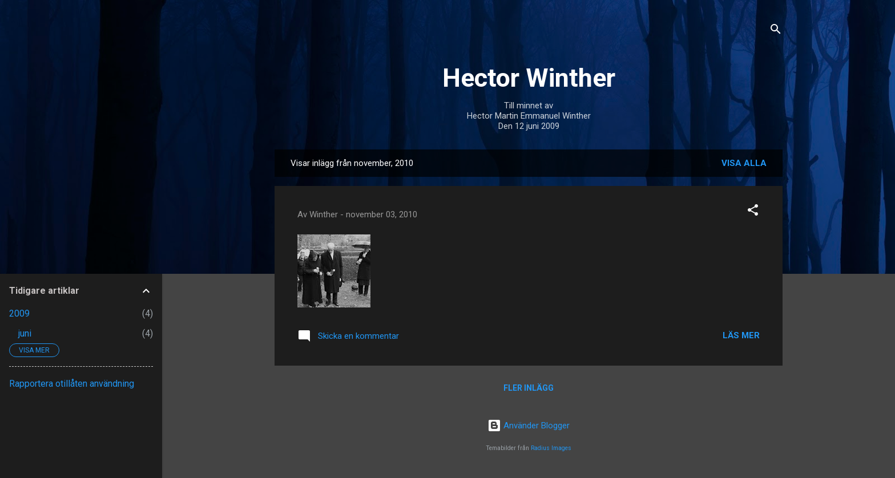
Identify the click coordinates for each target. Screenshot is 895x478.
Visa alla (744, 163)
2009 (19, 313)
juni (24, 333)
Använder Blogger (528, 425)
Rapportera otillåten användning (71, 383)
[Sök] (776, 31)
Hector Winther (528, 78)
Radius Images (551, 448)
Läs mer (741, 335)
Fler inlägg (528, 387)
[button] (753, 212)
